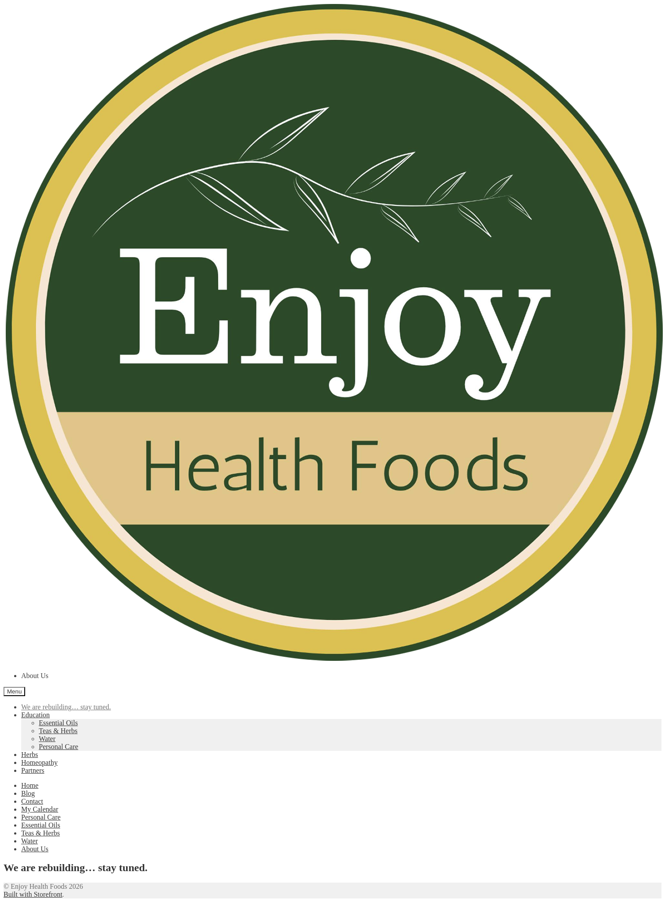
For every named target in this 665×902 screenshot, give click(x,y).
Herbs (29, 754)
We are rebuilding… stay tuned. (66, 707)
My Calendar (39, 809)
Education (35, 715)
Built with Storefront (33, 894)
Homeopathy (39, 762)
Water (47, 738)
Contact (32, 801)
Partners (32, 770)
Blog (28, 793)
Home (29, 785)
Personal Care (58, 746)
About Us (35, 675)
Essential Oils (58, 723)
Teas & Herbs (58, 730)
